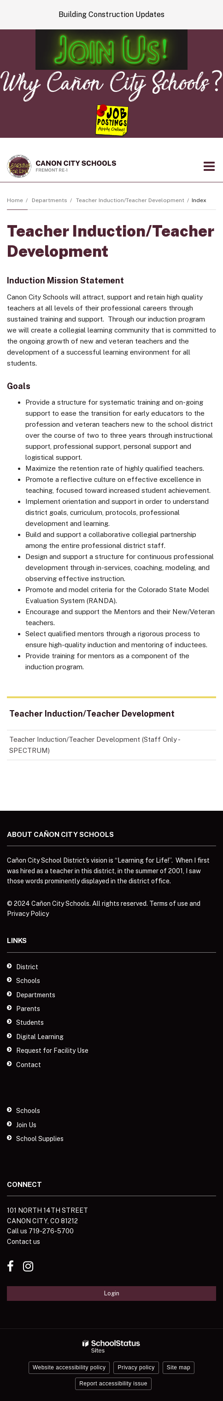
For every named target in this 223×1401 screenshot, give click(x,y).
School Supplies (40, 1138)
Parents (28, 1008)
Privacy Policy (28, 913)
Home (15, 200)
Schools (28, 980)
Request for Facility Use (52, 1050)
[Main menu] (209, 166)
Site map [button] (178, 1367)
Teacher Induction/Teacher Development (130, 200)
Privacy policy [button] (135, 1367)
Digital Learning (40, 1036)
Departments (49, 200)
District (27, 967)
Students (30, 1022)
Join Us (26, 1125)
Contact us (23, 1241)
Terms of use (168, 903)
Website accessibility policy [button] (69, 1367)
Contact (28, 1064)
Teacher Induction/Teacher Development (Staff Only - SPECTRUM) (94, 747)
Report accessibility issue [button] (113, 1383)
